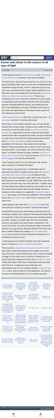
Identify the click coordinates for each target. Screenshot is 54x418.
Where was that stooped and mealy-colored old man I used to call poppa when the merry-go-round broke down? (20, 319)
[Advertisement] (27, 28)
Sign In (49, 58)
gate (8, 70)
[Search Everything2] (27, 57)
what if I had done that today (29, 244)
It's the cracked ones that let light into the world (7, 286)
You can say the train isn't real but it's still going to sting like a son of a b (33, 297)
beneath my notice (43, 259)
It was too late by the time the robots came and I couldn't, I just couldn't (47, 319)
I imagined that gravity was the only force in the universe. (20, 340)
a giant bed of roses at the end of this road (31, 248)
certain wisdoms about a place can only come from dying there (20, 308)
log (3, 70)
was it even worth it (18, 198)
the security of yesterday (15, 141)
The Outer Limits (33, 308)
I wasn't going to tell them (12, 117)
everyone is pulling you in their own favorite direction (26, 94)
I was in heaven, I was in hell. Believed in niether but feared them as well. (7, 319)
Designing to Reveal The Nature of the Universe (20, 297)
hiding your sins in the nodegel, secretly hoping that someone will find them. (20, 329)
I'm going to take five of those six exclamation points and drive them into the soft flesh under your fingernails (7, 308)
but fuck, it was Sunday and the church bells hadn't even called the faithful (20, 286)
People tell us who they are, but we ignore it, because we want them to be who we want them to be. (7, 297)
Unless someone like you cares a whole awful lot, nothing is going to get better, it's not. (33, 319)
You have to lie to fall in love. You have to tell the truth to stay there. (7, 329)
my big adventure (29, 75)
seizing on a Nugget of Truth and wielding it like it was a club (46, 329)
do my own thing (34, 205)
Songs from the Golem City (46, 297)
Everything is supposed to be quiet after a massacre (46, 286)
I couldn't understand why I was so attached (25, 173)
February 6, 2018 (46, 308)
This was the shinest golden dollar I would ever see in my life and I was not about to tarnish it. (33, 286)
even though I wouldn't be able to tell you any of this (33, 329)
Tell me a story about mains (33, 340)
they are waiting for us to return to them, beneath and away (7, 340)
